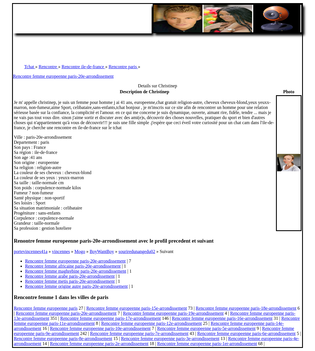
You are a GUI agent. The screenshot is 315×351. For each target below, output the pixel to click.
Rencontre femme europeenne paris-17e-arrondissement (110, 318)
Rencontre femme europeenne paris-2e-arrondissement (99, 343)
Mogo (79, 251)
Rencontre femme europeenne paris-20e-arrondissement (63, 76)
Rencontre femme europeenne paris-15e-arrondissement (136, 308)
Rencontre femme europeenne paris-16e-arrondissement (222, 318)
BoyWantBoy (102, 251)
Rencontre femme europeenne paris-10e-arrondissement (100, 328)
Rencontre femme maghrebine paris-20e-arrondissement (75, 271)
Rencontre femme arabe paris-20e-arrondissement (70, 276)
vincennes (61, 251)
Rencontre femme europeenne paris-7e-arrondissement (139, 333)
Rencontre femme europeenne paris (45, 308)
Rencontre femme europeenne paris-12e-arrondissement (151, 323)
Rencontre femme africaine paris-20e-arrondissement (73, 266)
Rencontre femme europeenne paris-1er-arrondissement (207, 343)
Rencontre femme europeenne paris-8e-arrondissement (63, 338)
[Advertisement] (157, 46)
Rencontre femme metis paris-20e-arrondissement (70, 281)
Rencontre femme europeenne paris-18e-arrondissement (246, 308)
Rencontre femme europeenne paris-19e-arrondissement (173, 313)
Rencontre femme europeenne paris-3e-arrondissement (170, 338)
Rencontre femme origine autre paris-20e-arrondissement (76, 286)
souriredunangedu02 (136, 251)
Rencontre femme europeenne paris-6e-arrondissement (246, 333)
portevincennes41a (30, 251)
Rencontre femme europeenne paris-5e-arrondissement (206, 328)
